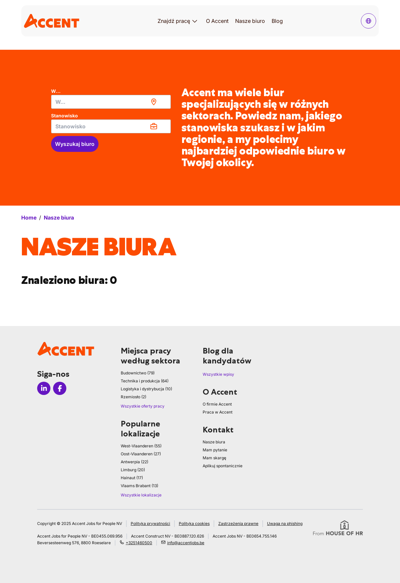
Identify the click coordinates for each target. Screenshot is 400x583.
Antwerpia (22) (134, 461)
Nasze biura (214, 441)
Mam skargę (214, 457)
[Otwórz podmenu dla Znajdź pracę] (194, 21)
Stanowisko (64, 115)
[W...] (111, 102)
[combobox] (111, 102)
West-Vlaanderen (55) (141, 445)
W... (56, 91)
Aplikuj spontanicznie (222, 465)
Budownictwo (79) (138, 372)
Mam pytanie (215, 449)
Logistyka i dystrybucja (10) (146, 388)
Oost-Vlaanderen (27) (141, 453)
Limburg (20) (133, 469)
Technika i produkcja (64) (144, 380)
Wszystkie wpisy (218, 374)
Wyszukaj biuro (75, 144)
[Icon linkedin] (43, 388)
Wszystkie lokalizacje (141, 494)
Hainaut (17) (132, 477)
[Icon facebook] (59, 388)
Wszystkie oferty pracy (143, 406)
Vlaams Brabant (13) (139, 485)
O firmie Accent (217, 404)
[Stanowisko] (111, 126)
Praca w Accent (218, 412)
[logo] (51, 21)
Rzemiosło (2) (133, 396)
